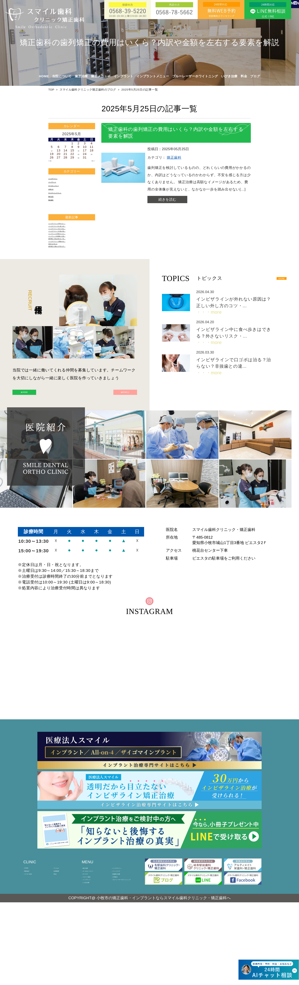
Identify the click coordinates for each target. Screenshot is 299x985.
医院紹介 (31, 935)
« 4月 (52, 161)
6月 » (91, 161)
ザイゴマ (89, 941)
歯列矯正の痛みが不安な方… (69, 288)
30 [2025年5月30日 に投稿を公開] (78, 157)
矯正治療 (89, 929)
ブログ (255, 76)
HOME (44, 76)
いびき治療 (229, 76)
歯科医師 (40, 440)
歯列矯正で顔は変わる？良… (69, 272)
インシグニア (122, 935)
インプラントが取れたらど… (69, 261)
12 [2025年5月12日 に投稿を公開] (51, 150)
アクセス (61, 929)
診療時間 (61, 935)
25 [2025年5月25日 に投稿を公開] (91, 154)
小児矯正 (119, 947)
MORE (275, 322)
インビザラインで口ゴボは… (69, 250)
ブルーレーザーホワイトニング (195, 76)
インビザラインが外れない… (69, 239)
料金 (244, 76)
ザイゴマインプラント (64, 201)
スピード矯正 (92, 947)
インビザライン (59, 179)
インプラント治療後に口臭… (69, 266)
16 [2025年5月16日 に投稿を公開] (78, 150)
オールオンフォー (61, 190)
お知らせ (54, 196)
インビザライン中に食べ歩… (69, 244)
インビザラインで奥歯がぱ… (69, 277)
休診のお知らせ (59, 283)
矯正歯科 (54, 212)
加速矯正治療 (122, 941)
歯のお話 (54, 207)
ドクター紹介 (34, 941)
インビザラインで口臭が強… (69, 255)
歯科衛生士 (109, 440)
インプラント (58, 185)
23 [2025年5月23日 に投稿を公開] (78, 154)
